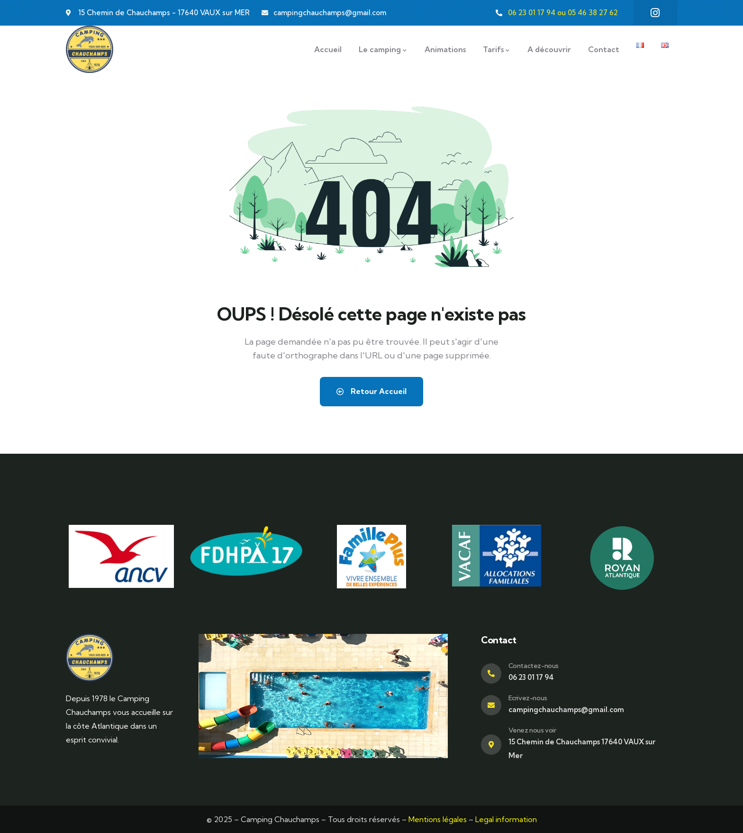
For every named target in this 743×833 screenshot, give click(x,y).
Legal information (506, 819)
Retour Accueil (371, 391)
